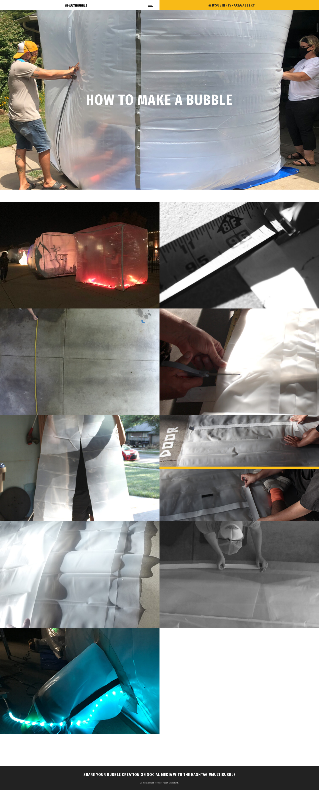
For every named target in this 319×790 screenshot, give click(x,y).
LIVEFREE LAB (173, 783)
